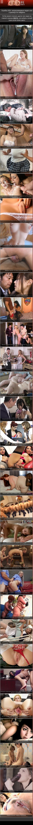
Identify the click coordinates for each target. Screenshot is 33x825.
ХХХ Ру (15, 18)
